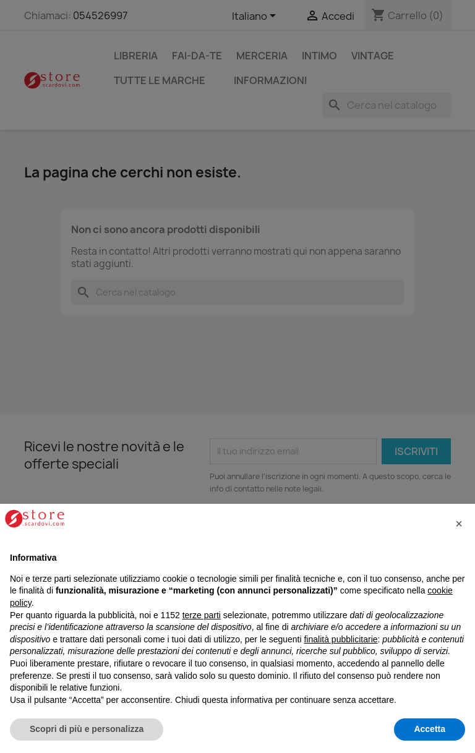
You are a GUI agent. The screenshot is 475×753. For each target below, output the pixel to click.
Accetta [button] (429, 729)
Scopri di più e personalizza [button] (86, 729)
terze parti (201, 615)
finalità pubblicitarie (340, 639)
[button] (459, 524)
